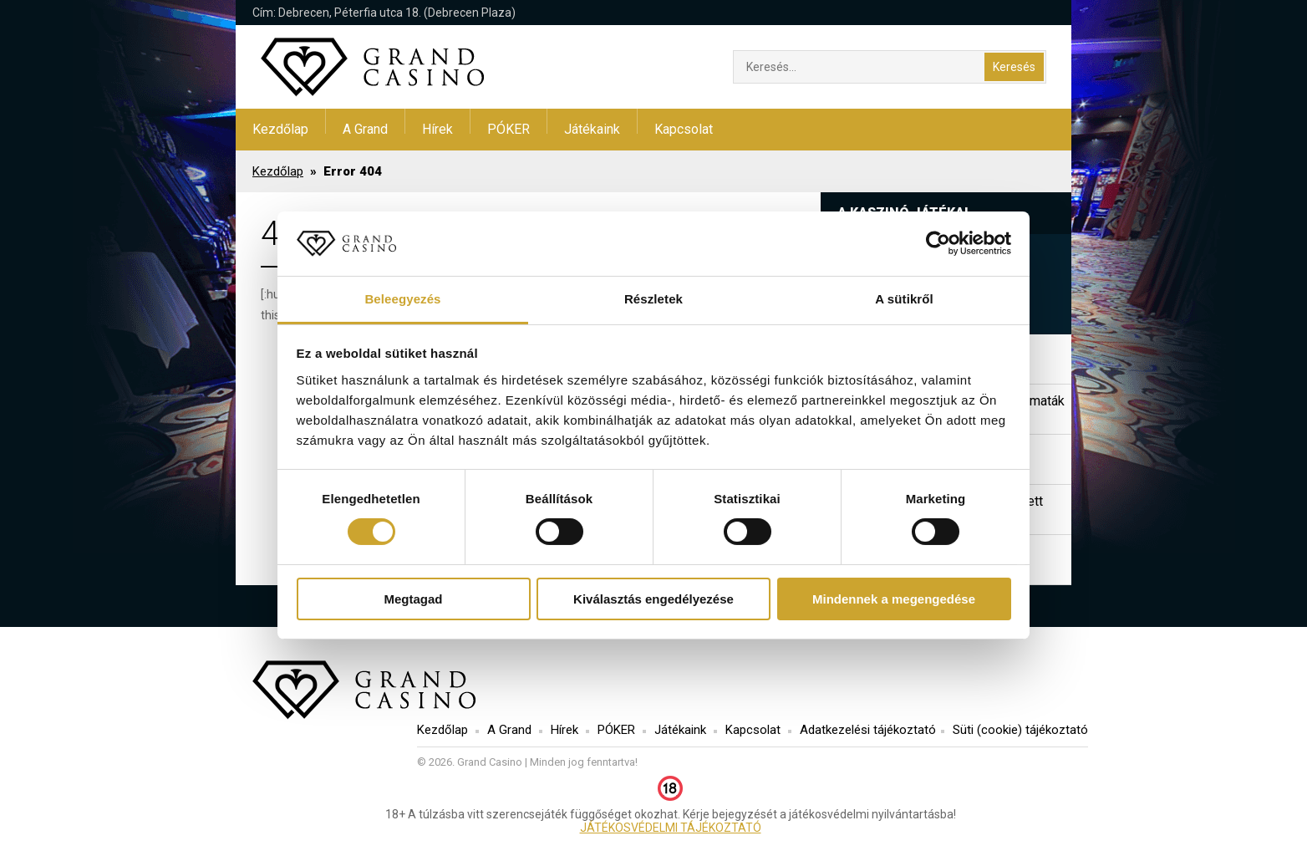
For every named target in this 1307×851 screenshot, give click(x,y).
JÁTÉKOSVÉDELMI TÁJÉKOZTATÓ (670, 827)
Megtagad (413, 599)
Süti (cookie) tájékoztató (1020, 729)
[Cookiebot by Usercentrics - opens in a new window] (938, 243)
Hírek (437, 129)
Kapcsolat (683, 129)
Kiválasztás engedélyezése (653, 599)
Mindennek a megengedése (893, 599)
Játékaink (592, 129)
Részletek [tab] (653, 299)
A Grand (365, 129)
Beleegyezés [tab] (402, 299)
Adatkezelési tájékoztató (868, 729)
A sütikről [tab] (904, 299)
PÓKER (508, 129)
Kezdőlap (280, 129)
